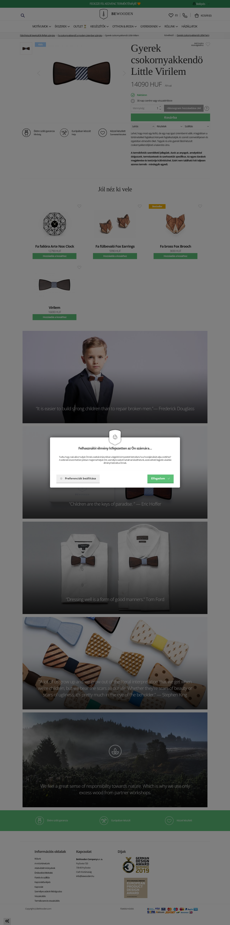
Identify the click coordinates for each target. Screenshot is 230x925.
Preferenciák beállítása (78, 478)
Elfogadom (160, 478)
